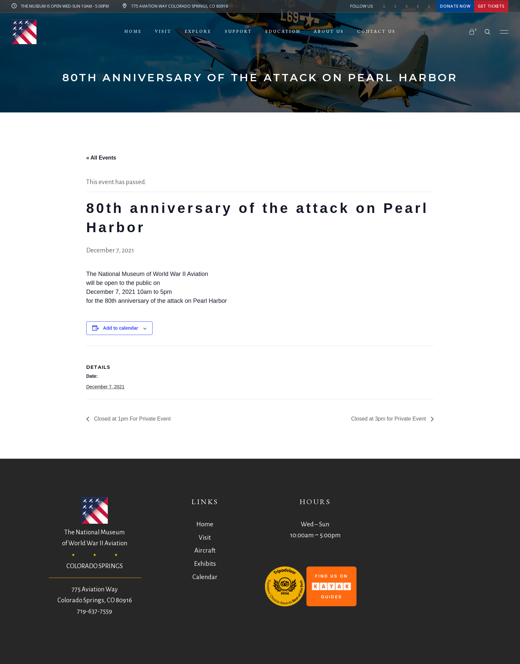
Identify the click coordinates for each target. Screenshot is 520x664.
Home (204, 524)
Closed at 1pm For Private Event (132, 419)
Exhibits (205, 563)
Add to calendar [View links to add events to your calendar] (120, 328)
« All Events (101, 158)
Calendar (205, 576)
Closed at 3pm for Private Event (389, 419)
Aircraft (205, 550)
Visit (205, 537)
